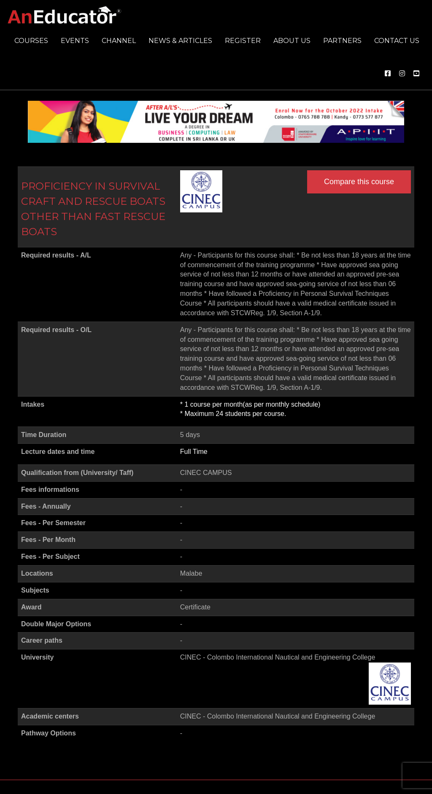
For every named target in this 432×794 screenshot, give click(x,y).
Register (243, 41)
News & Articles (180, 41)
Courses (31, 41)
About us (291, 41)
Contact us (396, 41)
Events (75, 41)
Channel (119, 41)
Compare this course (359, 181)
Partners (342, 41)
